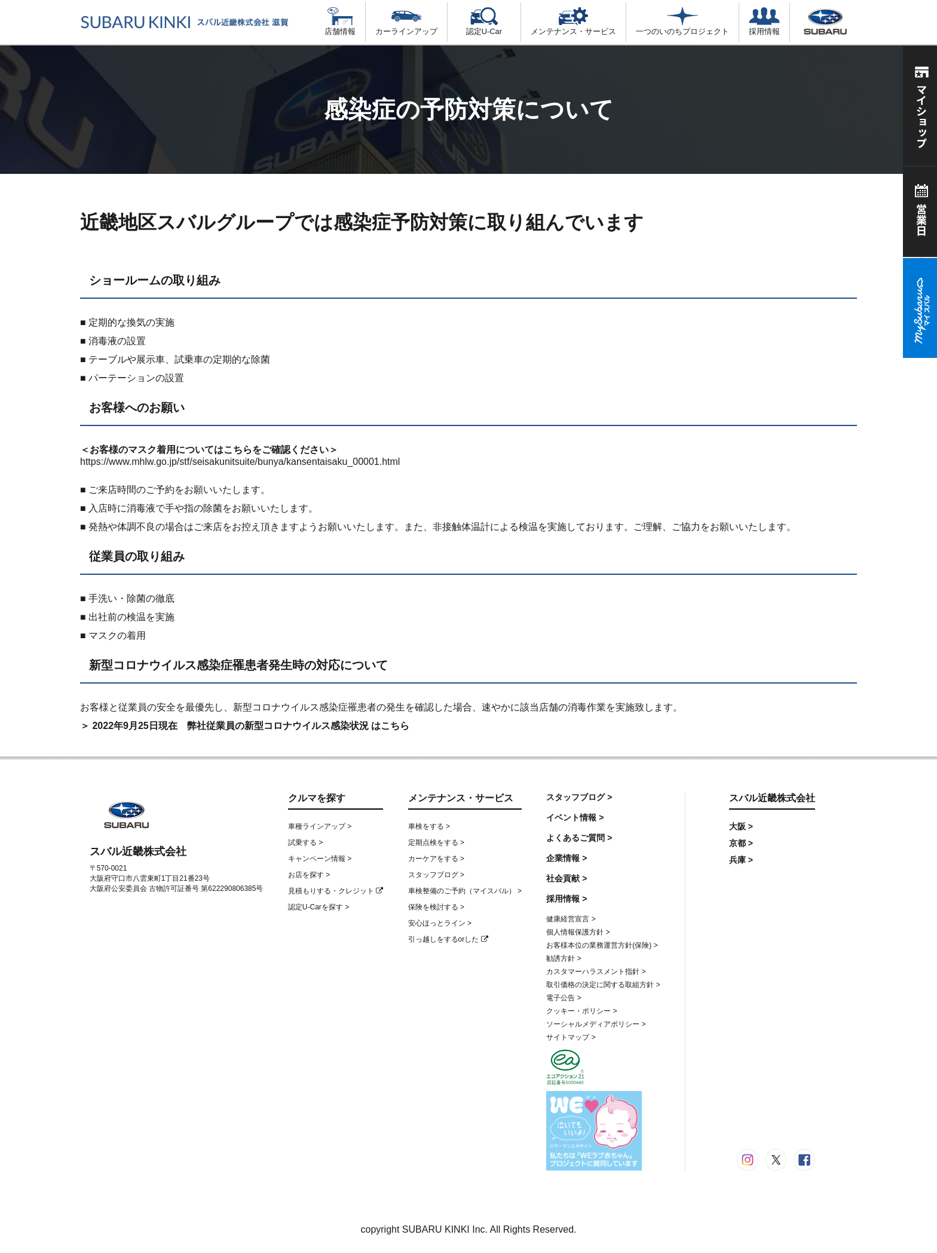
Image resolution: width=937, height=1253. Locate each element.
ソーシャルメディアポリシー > (595, 1024)
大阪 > (741, 826)
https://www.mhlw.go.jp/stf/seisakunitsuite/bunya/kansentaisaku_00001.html (240, 462)
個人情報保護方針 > (578, 932)
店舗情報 (340, 21)
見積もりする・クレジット (335, 891)
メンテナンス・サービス (573, 21)
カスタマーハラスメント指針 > (595, 971)
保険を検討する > (436, 907)
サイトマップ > (570, 1037)
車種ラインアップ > (319, 826)
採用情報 (764, 21)
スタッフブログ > (436, 875)
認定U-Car (484, 21)
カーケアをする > (436, 858)
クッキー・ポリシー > (581, 1011)
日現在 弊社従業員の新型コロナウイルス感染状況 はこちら (279, 726)
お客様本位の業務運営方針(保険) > (601, 945)
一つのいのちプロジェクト (682, 21)
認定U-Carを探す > (318, 907)
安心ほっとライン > (439, 923)
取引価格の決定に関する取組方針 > (603, 985)
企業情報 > (566, 858)
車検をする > (429, 826)
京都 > (741, 843)
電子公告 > (563, 998)
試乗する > (305, 842)
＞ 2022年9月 (109, 726)
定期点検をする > (436, 842)
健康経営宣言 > (570, 919)
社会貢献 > (566, 878)
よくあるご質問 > (579, 838)
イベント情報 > (575, 817)
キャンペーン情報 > (319, 858)
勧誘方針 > (563, 958)
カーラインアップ (406, 21)
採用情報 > (566, 898)
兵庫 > (741, 860)
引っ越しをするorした (448, 939)
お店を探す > (309, 875)
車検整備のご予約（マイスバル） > (465, 891)
